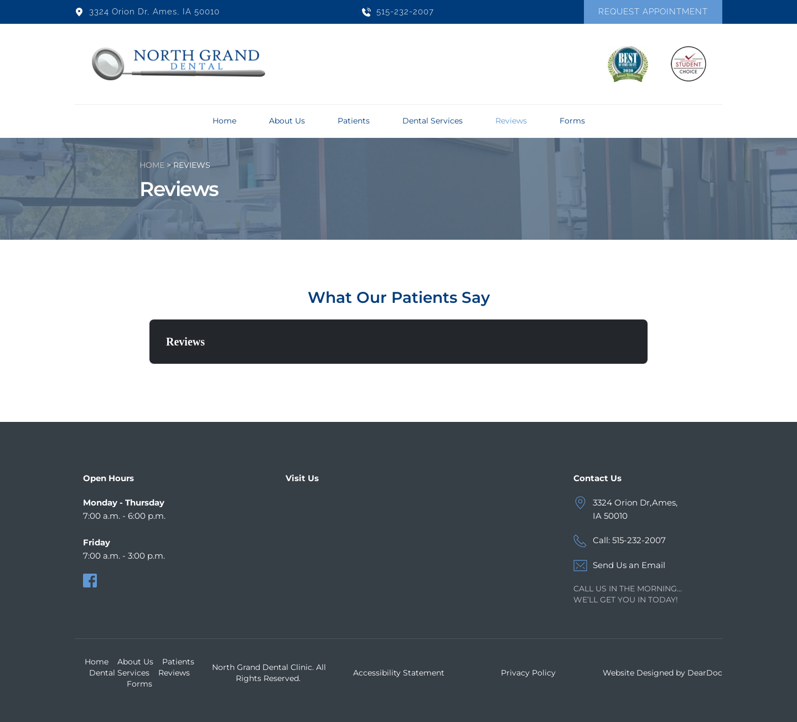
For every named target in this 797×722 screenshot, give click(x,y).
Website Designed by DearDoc (662, 673)
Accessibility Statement (398, 673)
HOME (151, 165)
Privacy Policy (528, 673)
